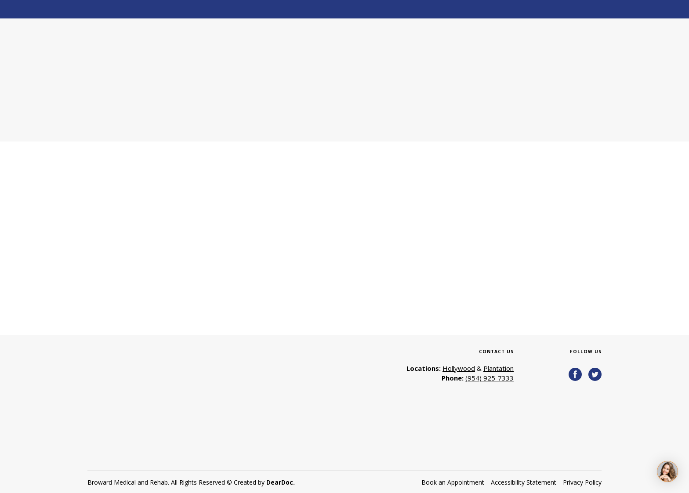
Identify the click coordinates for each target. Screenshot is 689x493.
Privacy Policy (582, 482)
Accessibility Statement (523, 482)
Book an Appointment (452, 482)
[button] (575, 374)
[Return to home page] (153, 80)
